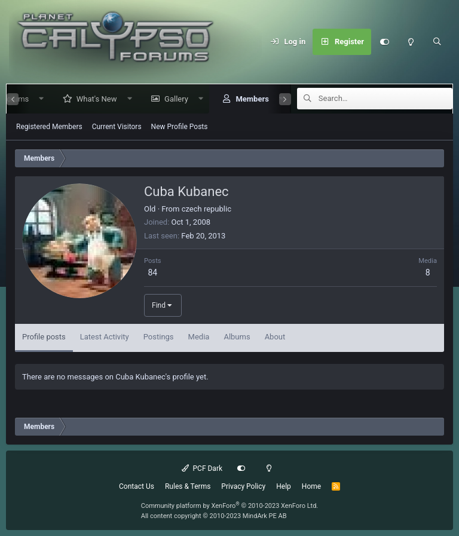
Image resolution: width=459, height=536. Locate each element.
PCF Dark (202, 468)
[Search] (437, 42)
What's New (92, 98)
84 (152, 272)
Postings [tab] (158, 336)
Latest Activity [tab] (104, 336)
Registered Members (49, 126)
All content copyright (214, 516)
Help (283, 486)
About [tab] (275, 336)
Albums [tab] (237, 336)
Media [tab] (199, 336)
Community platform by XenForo (230, 506)
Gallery (171, 98)
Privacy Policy (243, 486)
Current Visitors (117, 126)
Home (311, 486)
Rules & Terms (187, 486)
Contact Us (136, 486)
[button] (36, 99)
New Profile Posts (179, 126)
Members (247, 98)
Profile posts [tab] (44, 336)
